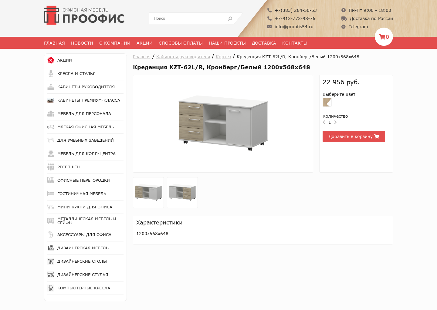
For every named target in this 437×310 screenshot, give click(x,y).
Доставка (264, 42)
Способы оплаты (181, 42)
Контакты (294, 42)
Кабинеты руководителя (183, 56)
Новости (82, 42)
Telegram (354, 26)
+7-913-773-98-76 (291, 18)
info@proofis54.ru (290, 26)
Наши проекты (227, 42)
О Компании (114, 42)
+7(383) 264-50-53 (292, 10)
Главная (54, 42)
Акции (145, 42)
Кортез (223, 56)
